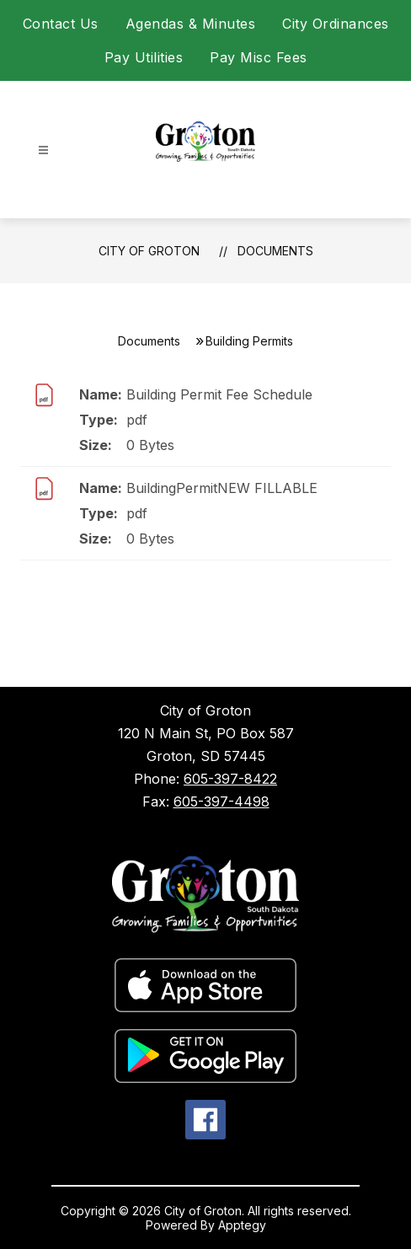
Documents (275, 251)
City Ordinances (335, 23)
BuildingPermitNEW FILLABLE (222, 488)
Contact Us (61, 23)
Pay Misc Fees (258, 57)
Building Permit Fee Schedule (219, 394)
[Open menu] (43, 150)
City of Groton (149, 251)
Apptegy (242, 1225)
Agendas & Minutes (190, 23)
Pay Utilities (144, 57)
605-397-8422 (230, 778)
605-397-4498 (221, 801)
